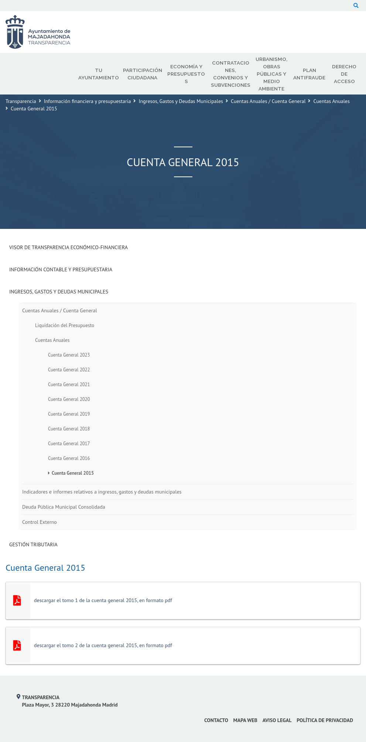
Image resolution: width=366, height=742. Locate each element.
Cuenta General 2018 (69, 429)
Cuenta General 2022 (69, 369)
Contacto (216, 720)
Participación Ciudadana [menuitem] (142, 73)
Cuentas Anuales (331, 101)
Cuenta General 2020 (69, 399)
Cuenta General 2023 (69, 355)
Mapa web (245, 720)
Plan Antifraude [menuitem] (309, 73)
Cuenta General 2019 (69, 414)
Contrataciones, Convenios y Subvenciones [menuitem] (230, 74)
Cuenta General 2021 (69, 384)
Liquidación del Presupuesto (64, 325)
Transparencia (21, 101)
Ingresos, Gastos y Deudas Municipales (180, 101)
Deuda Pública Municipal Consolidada (63, 507)
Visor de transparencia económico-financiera (68, 247)
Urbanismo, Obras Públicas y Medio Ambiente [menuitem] (271, 74)
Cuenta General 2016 (69, 458)
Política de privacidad (325, 720)
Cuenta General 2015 (73, 473)
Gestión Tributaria (33, 544)
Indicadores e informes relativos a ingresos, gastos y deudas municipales (101, 491)
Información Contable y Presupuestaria (60, 269)
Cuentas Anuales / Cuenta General (268, 101)
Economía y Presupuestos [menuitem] (186, 73)
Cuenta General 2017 (69, 443)
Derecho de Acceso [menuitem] (344, 73)
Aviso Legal (277, 720)
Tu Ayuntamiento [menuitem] (98, 73)
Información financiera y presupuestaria (87, 101)
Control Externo (39, 522)
